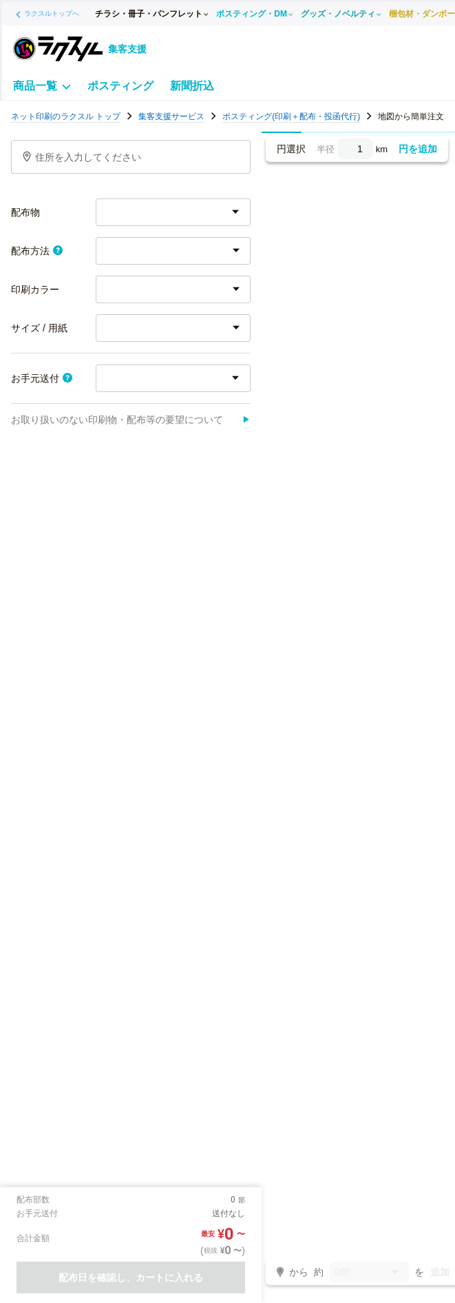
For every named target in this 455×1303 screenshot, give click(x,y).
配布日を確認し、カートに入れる (131, 1277)
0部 (369, 1273)
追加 (439, 1272)
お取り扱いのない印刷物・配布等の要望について (131, 419)
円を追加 (418, 148)
